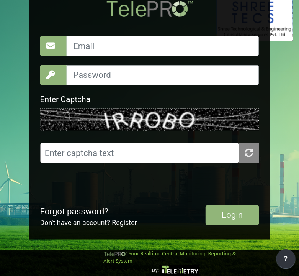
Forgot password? (74, 211)
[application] (286, 260)
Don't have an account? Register (88, 223)
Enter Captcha (65, 99)
